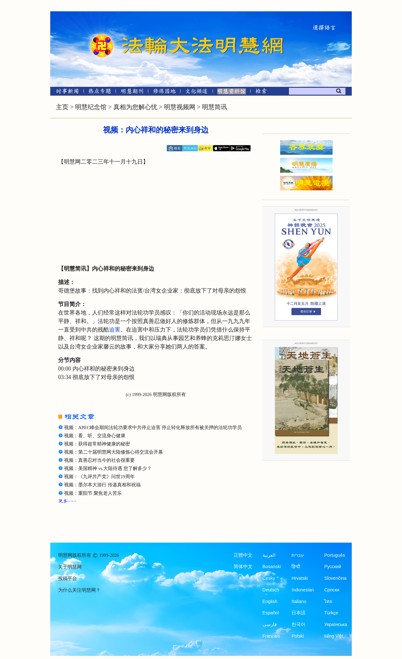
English (270, 601)
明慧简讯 (214, 106)
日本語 (298, 612)
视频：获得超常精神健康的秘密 (97, 443)
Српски (331, 589)
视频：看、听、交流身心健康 (94, 435)
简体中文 (243, 566)
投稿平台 (67, 578)
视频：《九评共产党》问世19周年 (99, 476)
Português (334, 555)
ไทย (328, 601)
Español (271, 612)
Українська (335, 624)
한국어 (298, 624)
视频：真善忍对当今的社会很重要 (99, 460)
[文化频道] (196, 92)
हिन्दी (295, 566)
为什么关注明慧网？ (79, 590)
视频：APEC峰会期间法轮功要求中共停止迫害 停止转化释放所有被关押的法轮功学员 (153, 427)
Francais (271, 636)
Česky (269, 578)
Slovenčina (335, 578)
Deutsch (271, 589)
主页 (62, 106)
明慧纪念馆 (90, 106)
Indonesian (302, 589)
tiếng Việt (333, 636)
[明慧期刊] (132, 92)
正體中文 (243, 555)
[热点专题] (99, 92)
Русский (332, 566)
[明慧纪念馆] (231, 92)
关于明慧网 (70, 566)
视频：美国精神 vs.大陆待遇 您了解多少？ (108, 468)
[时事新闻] (65, 92)
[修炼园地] (164, 92)
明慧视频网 (179, 106)
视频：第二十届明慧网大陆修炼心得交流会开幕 (113, 452)
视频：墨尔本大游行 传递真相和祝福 (102, 484)
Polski (297, 636)
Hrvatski (299, 578)
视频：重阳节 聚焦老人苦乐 (93, 493)
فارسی (270, 624)
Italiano (298, 601)
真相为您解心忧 (135, 106)
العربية (269, 555)
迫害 (114, 330)
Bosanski (272, 566)
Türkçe (331, 612)
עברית (297, 555)
